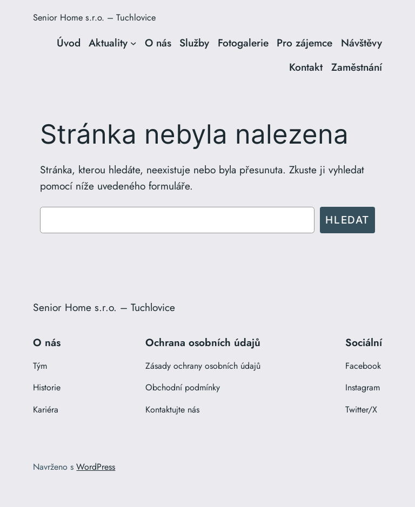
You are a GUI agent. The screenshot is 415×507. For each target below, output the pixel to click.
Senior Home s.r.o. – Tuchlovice (94, 17)
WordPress (95, 467)
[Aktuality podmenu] (133, 43)
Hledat (347, 219)
